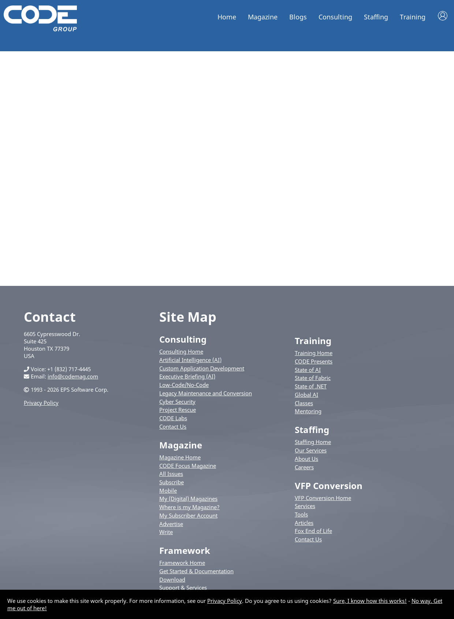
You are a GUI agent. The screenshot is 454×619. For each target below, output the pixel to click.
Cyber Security (177, 401)
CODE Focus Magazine (187, 465)
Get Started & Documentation (196, 571)
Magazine (263, 16)
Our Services (311, 450)
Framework (184, 550)
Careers (304, 467)
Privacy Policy (41, 402)
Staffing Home (313, 441)
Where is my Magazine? (189, 507)
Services (305, 506)
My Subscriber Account (188, 515)
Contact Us (172, 426)
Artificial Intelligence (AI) (190, 359)
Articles (304, 522)
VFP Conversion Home (323, 497)
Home (226, 16)
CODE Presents (313, 361)
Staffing (376, 16)
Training (412, 16)
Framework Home (182, 562)
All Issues (171, 473)
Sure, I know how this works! (370, 600)
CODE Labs (173, 418)
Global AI (306, 394)
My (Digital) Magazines (188, 498)
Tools (301, 514)
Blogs (298, 16)
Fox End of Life (313, 530)
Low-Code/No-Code (184, 384)
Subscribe (171, 482)
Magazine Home (180, 457)
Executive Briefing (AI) (187, 376)
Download (172, 579)
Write (166, 532)
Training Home (313, 353)
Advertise (171, 523)
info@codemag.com (73, 376)
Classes (304, 403)
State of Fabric (313, 377)
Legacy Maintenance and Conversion (205, 393)
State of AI (308, 369)
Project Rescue (177, 409)
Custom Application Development (201, 368)
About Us (306, 458)
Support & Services (183, 587)
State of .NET (311, 386)
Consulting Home (181, 351)
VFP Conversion (328, 486)
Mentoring (308, 411)
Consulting (335, 16)
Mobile (168, 490)
